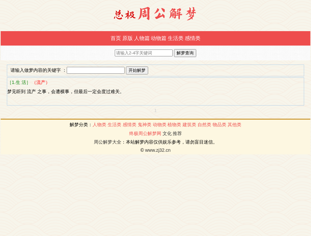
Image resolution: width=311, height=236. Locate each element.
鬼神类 (144, 124)
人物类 (99, 124)
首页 (116, 38)
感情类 (192, 38)
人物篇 (142, 38)
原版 (127, 38)
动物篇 (158, 38)
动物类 (159, 124)
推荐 (177, 133)
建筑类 (189, 124)
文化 (167, 133)
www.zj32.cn (158, 150)
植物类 (174, 124)
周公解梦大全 (107, 142)
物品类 (219, 124)
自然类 (204, 124)
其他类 (234, 124)
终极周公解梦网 (145, 133)
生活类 (175, 38)
